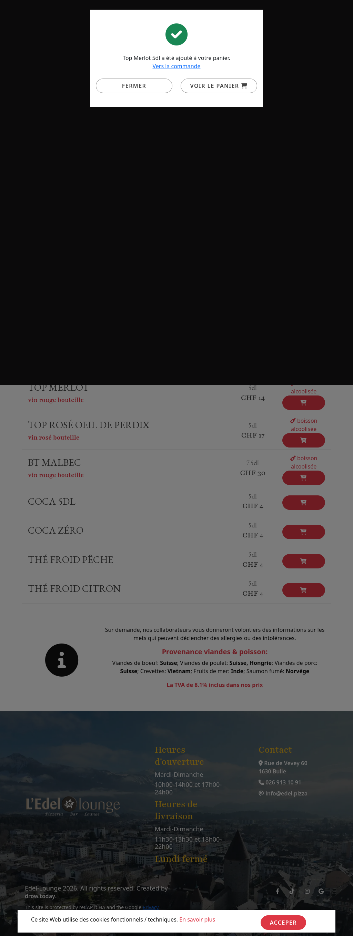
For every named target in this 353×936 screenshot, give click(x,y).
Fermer (134, 86)
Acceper (283, 922)
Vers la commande (176, 66)
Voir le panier (219, 86)
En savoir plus (197, 919)
